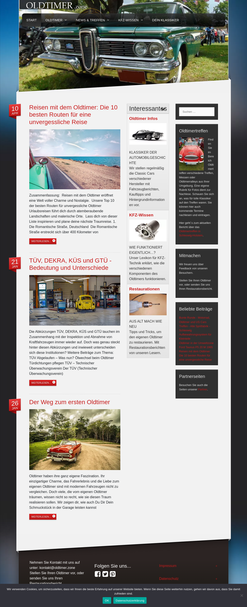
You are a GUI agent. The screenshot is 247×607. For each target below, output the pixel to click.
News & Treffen (95, 20)
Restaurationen (144, 289)
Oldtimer (58, 20)
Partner (202, 389)
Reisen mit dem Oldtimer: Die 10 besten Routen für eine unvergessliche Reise (73, 114)
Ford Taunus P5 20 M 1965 (196, 347)
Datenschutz (169, 579)
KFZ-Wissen (133, 20)
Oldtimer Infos (143, 118)
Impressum (167, 566)
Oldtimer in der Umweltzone (196, 343)
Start (31, 20)
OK (107, 600)
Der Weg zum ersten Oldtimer (69, 402)
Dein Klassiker (165, 20)
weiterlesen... (41, 241)
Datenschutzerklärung (130, 600)
